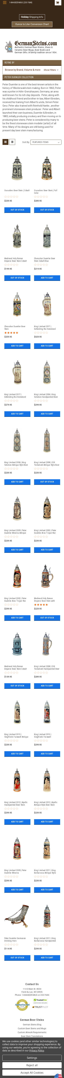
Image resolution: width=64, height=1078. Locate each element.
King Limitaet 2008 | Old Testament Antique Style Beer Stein (46, 463)
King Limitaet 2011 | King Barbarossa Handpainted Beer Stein (45, 939)
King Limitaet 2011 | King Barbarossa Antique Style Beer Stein (45, 871)
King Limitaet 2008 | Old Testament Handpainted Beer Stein (46, 667)
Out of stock (17, 210)
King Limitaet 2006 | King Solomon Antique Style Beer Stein (16, 463)
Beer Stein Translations (32, 1036)
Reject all (32, 1065)
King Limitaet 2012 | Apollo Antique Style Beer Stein (45, 803)
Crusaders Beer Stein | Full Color (45, 191)
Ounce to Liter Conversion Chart (32, 24)
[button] (32, 70)
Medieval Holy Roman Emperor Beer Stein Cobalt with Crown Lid (15, 259)
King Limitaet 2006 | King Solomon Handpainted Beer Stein (46, 395)
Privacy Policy (36, 1050)
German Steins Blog (32, 1024)
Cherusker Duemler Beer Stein (15, 327)
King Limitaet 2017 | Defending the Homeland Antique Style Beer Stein (15, 395)
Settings (32, 1058)
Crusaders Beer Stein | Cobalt (17, 190)
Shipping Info (32, 17)
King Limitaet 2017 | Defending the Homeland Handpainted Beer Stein (45, 327)
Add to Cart (47, 278)
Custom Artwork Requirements (32, 1032)
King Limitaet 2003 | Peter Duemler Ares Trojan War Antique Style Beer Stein (45, 531)
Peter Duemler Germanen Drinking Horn (15, 939)
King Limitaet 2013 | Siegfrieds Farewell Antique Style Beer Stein (16, 735)
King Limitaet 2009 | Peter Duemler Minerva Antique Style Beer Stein (15, 531)
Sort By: (26, 142)
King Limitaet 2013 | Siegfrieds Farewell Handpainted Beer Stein (44, 735)
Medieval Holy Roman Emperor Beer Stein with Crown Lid (44, 599)
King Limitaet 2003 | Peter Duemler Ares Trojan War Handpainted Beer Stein (15, 599)
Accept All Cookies (32, 1072)
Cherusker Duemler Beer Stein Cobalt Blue (44, 259)
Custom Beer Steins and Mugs (32, 1028)
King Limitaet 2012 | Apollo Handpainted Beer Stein (15, 803)
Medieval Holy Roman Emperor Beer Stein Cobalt (15, 667)
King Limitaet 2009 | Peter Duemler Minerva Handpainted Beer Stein (15, 871)
